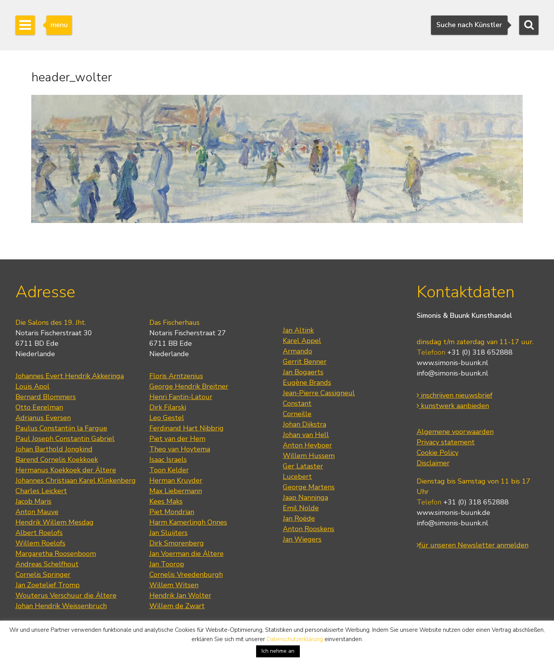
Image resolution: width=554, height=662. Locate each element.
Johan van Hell (306, 434)
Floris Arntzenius (176, 376)
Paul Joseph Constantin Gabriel (65, 438)
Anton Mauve (36, 511)
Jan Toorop (166, 564)
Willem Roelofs (40, 543)
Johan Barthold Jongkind (53, 449)
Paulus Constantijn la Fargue (61, 428)
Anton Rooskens (308, 528)
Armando (297, 351)
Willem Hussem (309, 455)
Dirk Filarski (167, 407)
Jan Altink (298, 330)
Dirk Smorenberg (176, 543)
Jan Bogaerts (303, 372)
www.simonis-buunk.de (453, 512)
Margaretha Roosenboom (55, 553)
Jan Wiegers (302, 539)
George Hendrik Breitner (188, 386)
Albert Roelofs (39, 532)
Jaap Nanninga (305, 497)
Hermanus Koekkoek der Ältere (65, 470)
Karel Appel (302, 340)
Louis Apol (32, 386)
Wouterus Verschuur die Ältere (65, 595)
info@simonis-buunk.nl (452, 373)
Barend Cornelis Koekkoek (56, 459)
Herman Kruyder (175, 480)
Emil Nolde (301, 508)
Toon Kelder (169, 470)
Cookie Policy (437, 452)
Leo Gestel (166, 417)
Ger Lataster (303, 466)
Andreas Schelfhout (47, 564)
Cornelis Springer (42, 574)
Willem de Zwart (177, 606)
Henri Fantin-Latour (180, 396)
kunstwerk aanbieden (453, 405)
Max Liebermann (175, 491)
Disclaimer (433, 463)
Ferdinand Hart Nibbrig (186, 428)
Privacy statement (446, 442)
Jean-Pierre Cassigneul (319, 393)
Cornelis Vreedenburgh (186, 574)
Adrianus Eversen (43, 417)
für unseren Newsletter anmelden (472, 545)
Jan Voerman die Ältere (186, 553)
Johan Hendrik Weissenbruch (61, 606)
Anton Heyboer (307, 445)
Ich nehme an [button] (278, 651)
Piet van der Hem (177, 438)
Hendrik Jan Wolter (180, 595)
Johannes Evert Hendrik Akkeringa (69, 376)
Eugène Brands (307, 382)
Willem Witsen (173, 585)
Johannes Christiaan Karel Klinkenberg (75, 480)
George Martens (309, 487)
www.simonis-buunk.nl (452, 362)
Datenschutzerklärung (295, 639)
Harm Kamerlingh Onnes (188, 522)
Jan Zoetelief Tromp (47, 585)
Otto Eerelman (39, 407)
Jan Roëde (299, 518)
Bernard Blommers (45, 396)
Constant (297, 403)
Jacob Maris (33, 501)
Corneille (297, 413)
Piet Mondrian (171, 511)
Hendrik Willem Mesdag (54, 522)
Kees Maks (166, 501)
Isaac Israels (168, 459)
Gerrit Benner (305, 361)
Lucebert (297, 476)
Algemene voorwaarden (455, 431)
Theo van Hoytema (179, 449)
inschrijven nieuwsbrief (454, 395)
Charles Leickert (41, 491)
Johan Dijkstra (304, 424)
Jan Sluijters (168, 532)
